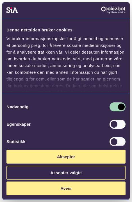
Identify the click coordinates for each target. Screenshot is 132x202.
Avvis (65, 188)
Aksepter (66, 156)
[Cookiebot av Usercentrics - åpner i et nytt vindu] (101, 10)
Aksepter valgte (66, 172)
